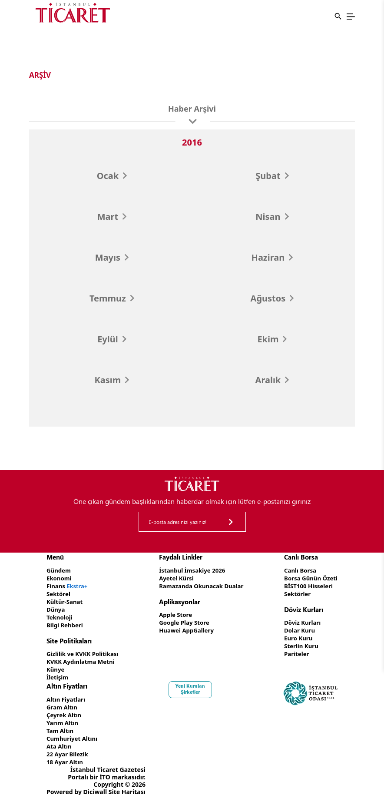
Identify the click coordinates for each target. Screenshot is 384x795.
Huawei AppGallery (186, 628)
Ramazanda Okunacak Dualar (202, 585)
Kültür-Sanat (65, 599)
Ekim (272, 339)
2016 (192, 142)
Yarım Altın (63, 716)
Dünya (56, 607)
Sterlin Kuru (299, 642)
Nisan (271, 216)
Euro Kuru (296, 635)
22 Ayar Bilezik (68, 745)
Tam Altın (60, 723)
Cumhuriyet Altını (73, 731)
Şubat (271, 176)
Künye (56, 665)
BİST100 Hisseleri (307, 585)
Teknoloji (60, 614)
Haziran (272, 257)
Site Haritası (127, 782)
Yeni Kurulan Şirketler (191, 683)
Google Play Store (183, 620)
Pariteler (294, 650)
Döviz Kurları (300, 620)
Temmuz (111, 298)
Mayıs (112, 257)
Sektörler (295, 592)
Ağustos (272, 298)
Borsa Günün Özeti (309, 577)
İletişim (58, 672)
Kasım (112, 380)
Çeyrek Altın (64, 708)
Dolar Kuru (297, 628)
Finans (68, 585)
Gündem (59, 570)
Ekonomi (59, 577)
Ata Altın (59, 738)
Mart (112, 216)
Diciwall (95, 782)
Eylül (111, 339)
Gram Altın (62, 701)
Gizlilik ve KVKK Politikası (84, 650)
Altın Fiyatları (66, 694)
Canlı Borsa (298, 570)
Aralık (272, 380)
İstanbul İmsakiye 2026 (192, 570)
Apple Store (174, 613)
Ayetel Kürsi (175, 577)
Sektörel (59, 592)
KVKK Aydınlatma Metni (82, 657)
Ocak (112, 176)
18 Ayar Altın (65, 753)
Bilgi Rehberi (65, 622)
